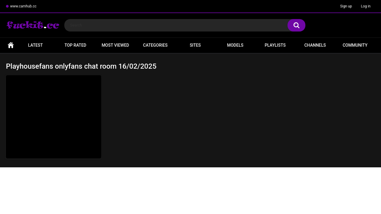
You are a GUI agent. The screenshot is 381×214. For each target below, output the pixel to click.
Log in (366, 6)
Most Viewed (115, 45)
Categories (155, 45)
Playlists (275, 45)
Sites (195, 45)
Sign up (346, 6)
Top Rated (75, 45)
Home (10, 45)
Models (235, 45)
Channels (315, 45)
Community (355, 45)
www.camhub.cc (23, 6)
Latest (35, 45)
